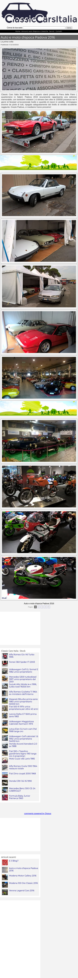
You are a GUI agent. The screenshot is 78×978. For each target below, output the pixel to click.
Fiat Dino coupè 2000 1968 (22, 773)
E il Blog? (14, 861)
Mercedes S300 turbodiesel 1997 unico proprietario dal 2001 (22, 679)
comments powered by (37, 813)
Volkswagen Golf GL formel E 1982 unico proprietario (23, 670)
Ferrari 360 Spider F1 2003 (22, 662)
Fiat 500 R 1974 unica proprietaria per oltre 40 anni (23, 707)
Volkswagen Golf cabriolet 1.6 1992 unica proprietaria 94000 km (23, 738)
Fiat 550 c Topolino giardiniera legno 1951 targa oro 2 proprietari (22, 753)
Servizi (51, 31)
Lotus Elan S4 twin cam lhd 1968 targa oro (23, 730)
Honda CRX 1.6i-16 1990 (20, 781)
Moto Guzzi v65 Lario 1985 (22, 759)
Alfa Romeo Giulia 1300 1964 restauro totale (23, 767)
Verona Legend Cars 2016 (21, 890)
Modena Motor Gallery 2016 (22, 876)
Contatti (58, 31)
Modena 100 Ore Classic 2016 (23, 883)
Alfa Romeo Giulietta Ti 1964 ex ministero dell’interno (23, 693)
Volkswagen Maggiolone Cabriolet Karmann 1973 (21, 722)
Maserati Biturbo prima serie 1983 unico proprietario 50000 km (23, 701)
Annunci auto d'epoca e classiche (34, 31)
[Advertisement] (20, 939)
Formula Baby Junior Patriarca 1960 (19, 797)
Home (17, 31)
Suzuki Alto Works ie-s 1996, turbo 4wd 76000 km (23, 685)
